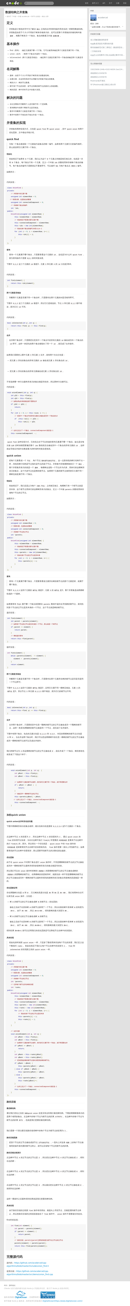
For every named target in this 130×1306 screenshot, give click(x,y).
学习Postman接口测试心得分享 (103, 85)
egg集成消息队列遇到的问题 (101, 44)
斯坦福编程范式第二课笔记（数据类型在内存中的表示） (107, 47)
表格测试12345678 (98, 73)
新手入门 (95, 3)
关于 (110, 3)
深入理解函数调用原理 (99, 40)
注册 (117, 3)
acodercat (103, 17)
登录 (124, 3)
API (104, 3)
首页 (86, 3)
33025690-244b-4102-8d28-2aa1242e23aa (107, 69)
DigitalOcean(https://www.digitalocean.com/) (63, 1301)
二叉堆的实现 (95, 51)
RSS (5, 1285)
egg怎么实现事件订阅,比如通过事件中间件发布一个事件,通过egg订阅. (107, 55)
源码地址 (12, 1285)
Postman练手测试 (97, 81)
